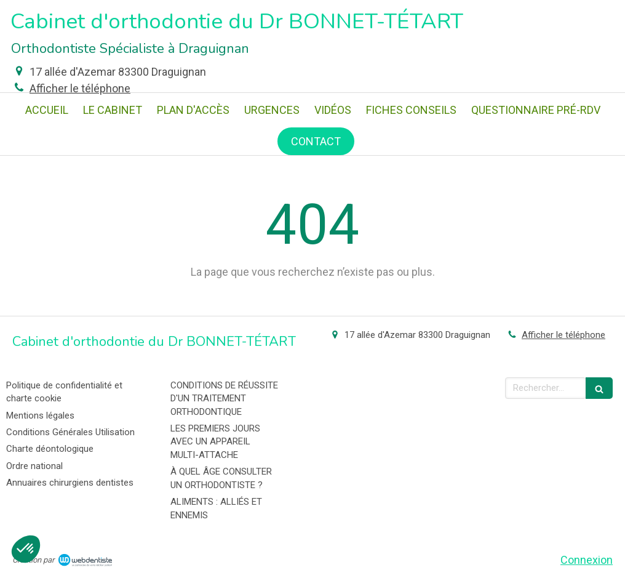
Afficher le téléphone (80, 88)
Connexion (586, 559)
